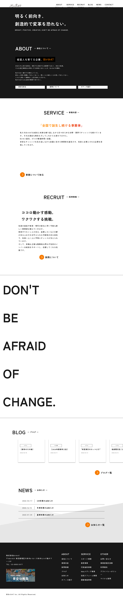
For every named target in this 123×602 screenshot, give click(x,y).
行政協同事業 (86, 567)
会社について (67, 559)
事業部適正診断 (106, 563)
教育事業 (84, 563)
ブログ (64, 571)
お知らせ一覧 (98, 524)
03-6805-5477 (17, 564)
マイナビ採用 (105, 578)
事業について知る (35, 174)
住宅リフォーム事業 (89, 575)
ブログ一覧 (106, 472)
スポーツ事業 (86, 559)
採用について (52, 257)
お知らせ (65, 575)
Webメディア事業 (88, 571)
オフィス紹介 (67, 580)
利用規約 (104, 567)
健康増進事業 (86, 580)
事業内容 (65, 563)
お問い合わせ (105, 559)
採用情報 (65, 567)
